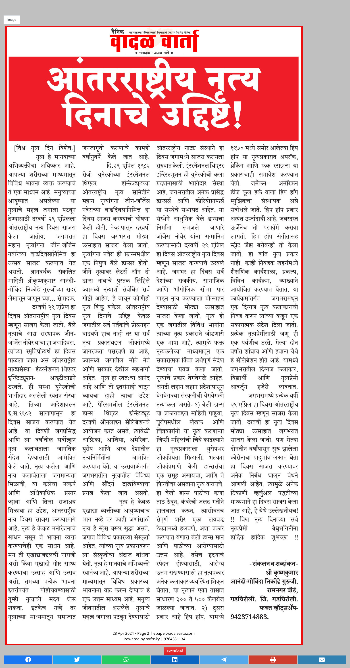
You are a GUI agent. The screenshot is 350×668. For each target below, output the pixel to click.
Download (175, 651)
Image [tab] (11, 19)
